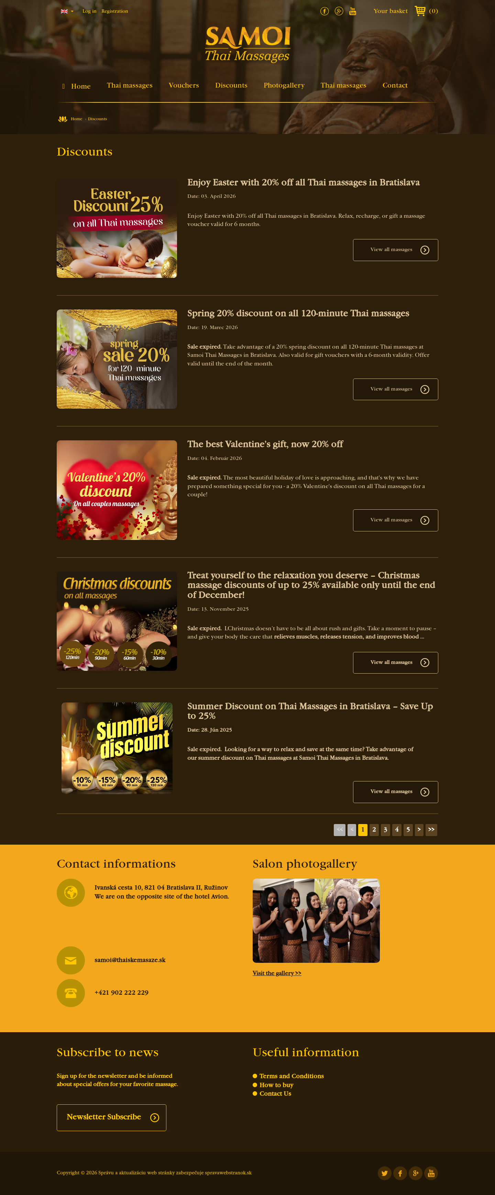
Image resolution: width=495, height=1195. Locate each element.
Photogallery (284, 86)
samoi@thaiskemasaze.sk (111, 960)
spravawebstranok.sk (228, 1173)
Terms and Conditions (292, 1077)
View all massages (391, 249)
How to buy (276, 1086)
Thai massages (130, 86)
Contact (395, 86)
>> (431, 830)
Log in (89, 11)
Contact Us (275, 1094)
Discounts (231, 86)
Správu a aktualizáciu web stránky (136, 1173)
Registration (114, 11)
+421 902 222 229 (102, 993)
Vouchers (184, 86)
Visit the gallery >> (277, 974)
